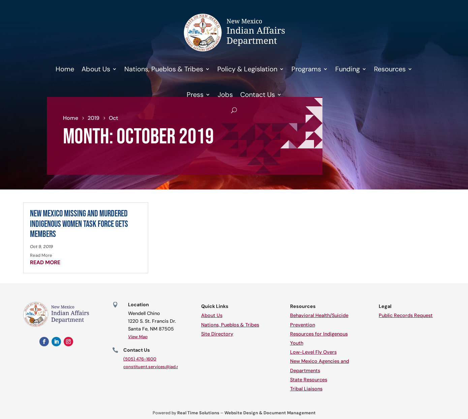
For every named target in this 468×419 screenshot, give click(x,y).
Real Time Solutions (198, 413)
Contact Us (257, 94)
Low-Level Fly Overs (313, 352)
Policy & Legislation (247, 69)
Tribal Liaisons (306, 389)
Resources (390, 69)
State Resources (308, 380)
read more (45, 262)
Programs (306, 69)
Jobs (225, 94)
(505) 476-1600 (139, 359)
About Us (96, 69)
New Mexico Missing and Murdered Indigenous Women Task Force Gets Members (79, 224)
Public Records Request (406, 315)
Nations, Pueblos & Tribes (163, 69)
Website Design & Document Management (270, 413)
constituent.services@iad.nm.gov (157, 367)
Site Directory (217, 334)
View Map (138, 337)
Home (65, 69)
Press (195, 94)
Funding (347, 69)
